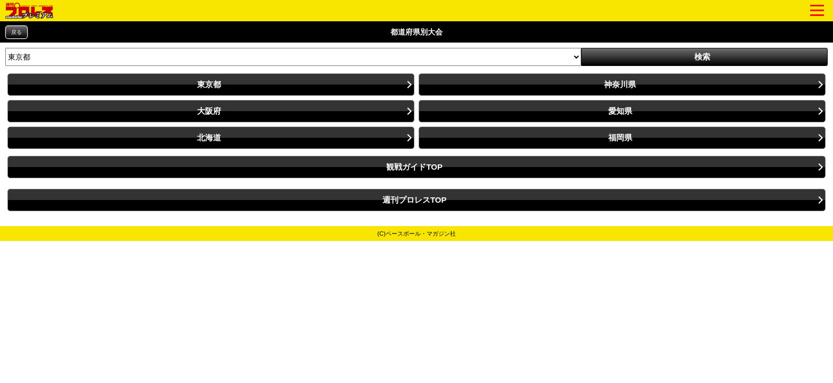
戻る (16, 32)
